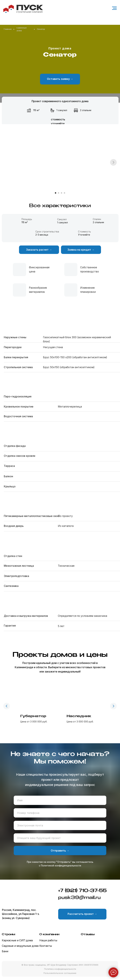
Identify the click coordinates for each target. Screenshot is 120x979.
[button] (60, 79)
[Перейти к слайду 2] (58, 193)
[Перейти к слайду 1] (55, 193)
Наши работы (48, 940)
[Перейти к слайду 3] (61, 193)
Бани (5, 951)
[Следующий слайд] (113, 162)
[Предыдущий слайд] (6, 706)
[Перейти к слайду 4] (64, 193)
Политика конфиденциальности (60, 969)
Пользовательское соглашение (59, 973)
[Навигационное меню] (114, 8)
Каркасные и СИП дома (17, 940)
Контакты (45, 945)
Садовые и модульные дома (20, 945)
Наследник (79, 716)
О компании (49, 934)
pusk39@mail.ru (79, 898)
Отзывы (88, 934)
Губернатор (33, 716)
